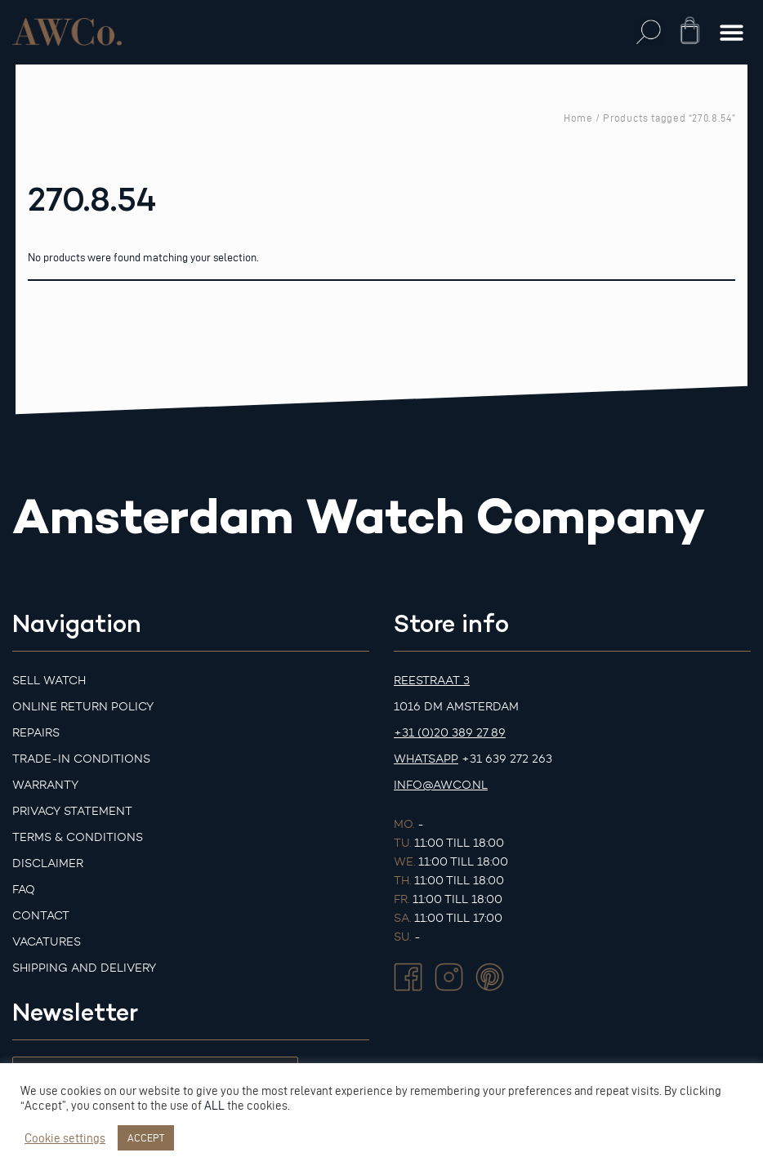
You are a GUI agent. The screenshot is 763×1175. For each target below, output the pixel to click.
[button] (649, 32)
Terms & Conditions (77, 837)
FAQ (23, 890)
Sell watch (49, 681)
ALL (214, 1105)
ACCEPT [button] (145, 1137)
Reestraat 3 (432, 681)
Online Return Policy (83, 707)
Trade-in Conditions (81, 759)
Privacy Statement (72, 811)
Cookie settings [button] (65, 1138)
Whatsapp (426, 759)
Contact (40, 916)
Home (578, 117)
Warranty (45, 785)
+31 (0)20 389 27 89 (450, 733)
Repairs (36, 733)
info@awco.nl (441, 785)
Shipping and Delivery (84, 968)
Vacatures (46, 942)
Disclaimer (47, 863)
